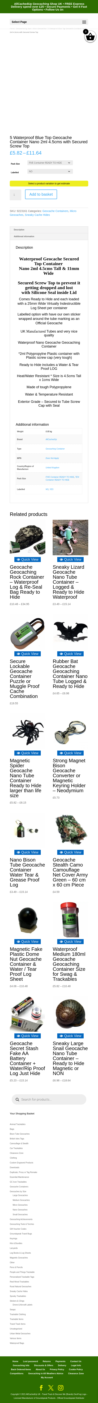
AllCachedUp (51, 439)
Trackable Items (16, 1319)
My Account (47, 1377)
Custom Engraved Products (21, 1163)
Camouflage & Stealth (19, 1143)
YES (51, 489)
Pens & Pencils (16, 1267)
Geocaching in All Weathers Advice (45, 1373)
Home (15, 1361)
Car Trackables (16, 1148)
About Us (40, 1369)
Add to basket (41, 194)
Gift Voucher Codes (18, 1229)
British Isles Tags (17, 1139)
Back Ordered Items (21, 1369)
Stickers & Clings (17, 1301)
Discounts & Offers (43, 1365)
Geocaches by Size (18, 1191)
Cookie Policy (76, 1369)
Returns (47, 1361)
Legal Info (76, 1365)
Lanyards (14, 1248)
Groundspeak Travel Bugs (21, 1234)
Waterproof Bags (17, 1343)
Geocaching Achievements (21, 1219)
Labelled (15, 172)
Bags (12, 1129)
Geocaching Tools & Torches (22, 1224)
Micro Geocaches (20, 1205)
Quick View (27, 559)
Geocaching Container (55, 449)
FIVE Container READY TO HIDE (60, 477)
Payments (60, 1361)
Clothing (13, 1158)
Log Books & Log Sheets (20, 1253)
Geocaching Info (21, 1365)
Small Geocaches (20, 1214)
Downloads (14, 1167)
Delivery (62, 1365)
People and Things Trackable (22, 1272)
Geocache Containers (55, 211)
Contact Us (75, 1361)
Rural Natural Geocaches (20, 1286)
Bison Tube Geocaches (19, 1134)
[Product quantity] (15, 195)
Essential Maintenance (19, 1177)
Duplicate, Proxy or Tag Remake (23, 1172)
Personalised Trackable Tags (22, 1277)
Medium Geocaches (21, 1200)
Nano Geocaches (20, 1210)
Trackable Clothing (18, 1314)
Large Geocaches (20, 1195)
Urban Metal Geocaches (20, 1334)
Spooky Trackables (18, 1296)
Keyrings (13, 1238)
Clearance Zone (16, 1153)
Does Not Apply (52, 458)
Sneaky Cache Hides (37, 214)
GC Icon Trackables (18, 1182)
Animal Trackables (17, 1124)
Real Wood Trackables (19, 1282)
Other (12, 1262)
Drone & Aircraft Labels (22, 1305)
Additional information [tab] (24, 236)
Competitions (16, 1373)
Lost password (30, 1361)
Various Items (15, 1338)
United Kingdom (52, 468)
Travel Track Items (17, 1324)
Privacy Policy (57, 1369)
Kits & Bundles (16, 1243)
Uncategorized (16, 1329)
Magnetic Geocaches (19, 1258)
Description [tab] (19, 230)
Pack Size (15, 164)
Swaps (13, 1310)
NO (47, 489)
